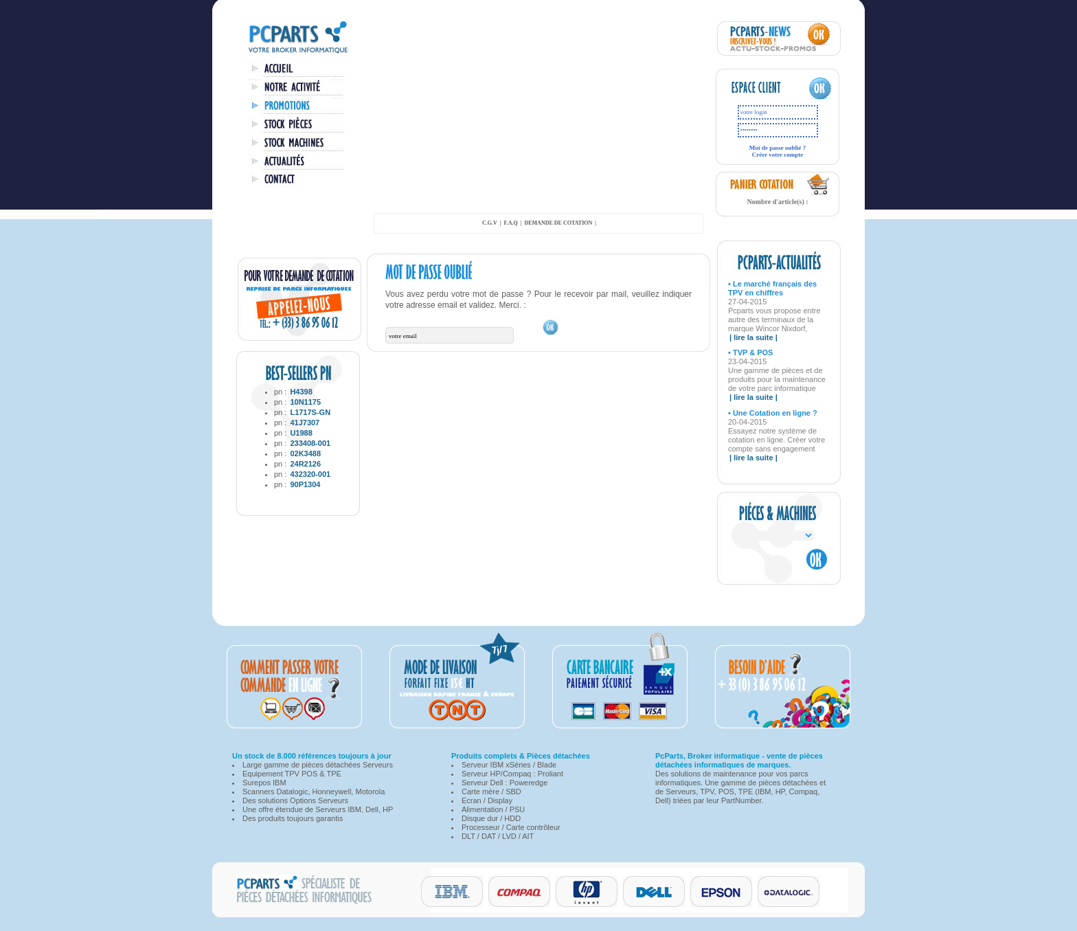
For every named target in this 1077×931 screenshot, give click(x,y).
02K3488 (305, 453)
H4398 (301, 392)
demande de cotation (558, 223)
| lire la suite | (753, 337)
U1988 (301, 433)
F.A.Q (511, 223)
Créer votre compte (778, 154)
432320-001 (310, 474)
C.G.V (489, 223)
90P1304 (305, 484)
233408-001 (310, 443)
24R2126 (305, 464)
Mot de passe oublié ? (777, 147)
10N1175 (305, 402)
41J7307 (304, 422)
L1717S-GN (310, 412)
